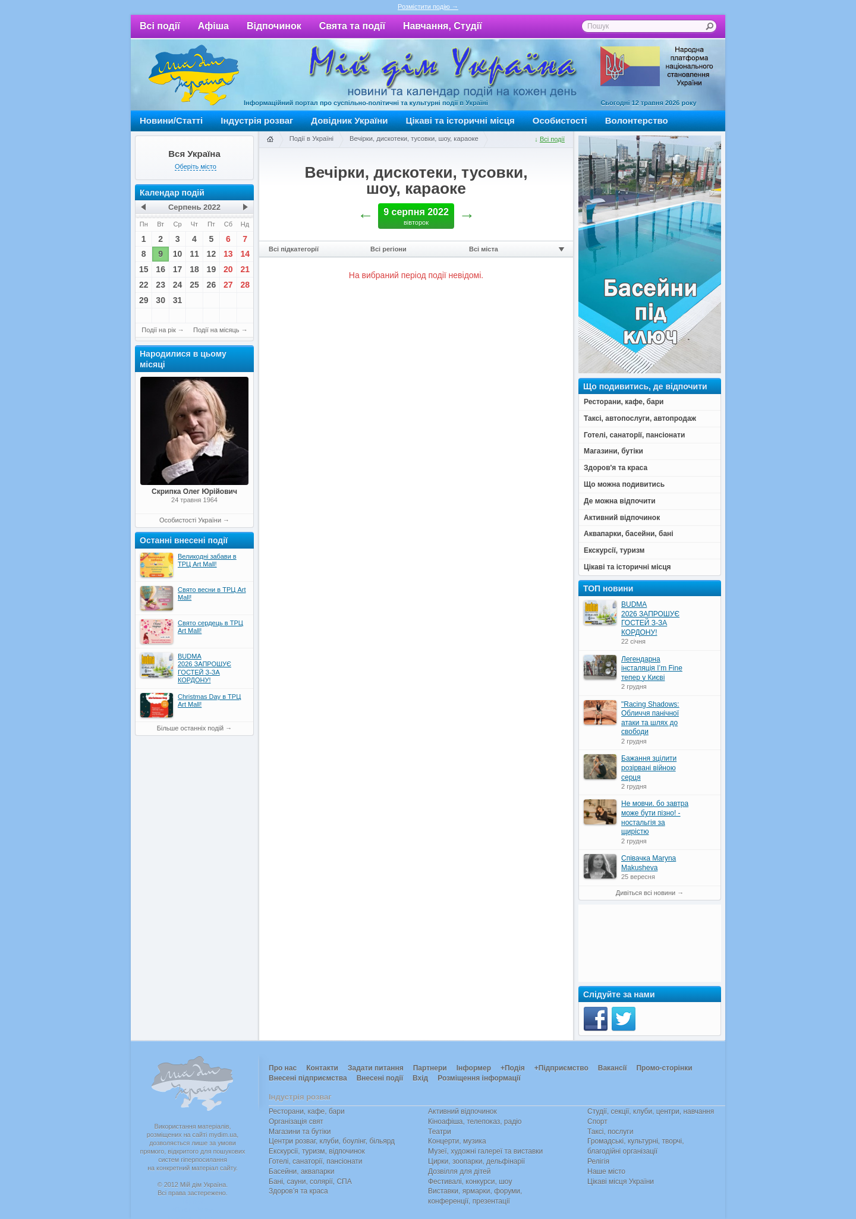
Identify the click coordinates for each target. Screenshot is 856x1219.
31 (177, 300)
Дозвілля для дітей (459, 1171)
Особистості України (190, 520)
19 (211, 269)
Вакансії (612, 1068)
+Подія (513, 1068)
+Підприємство (561, 1068)
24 (177, 284)
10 (177, 254)
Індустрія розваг (257, 120)
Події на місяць (216, 329)
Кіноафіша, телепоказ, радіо (475, 1121)
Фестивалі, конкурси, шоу (470, 1181)
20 (228, 269)
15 (144, 269)
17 (177, 269)
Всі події (160, 26)
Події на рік (158, 329)
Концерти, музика (457, 1141)
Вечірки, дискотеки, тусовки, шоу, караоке (414, 138)
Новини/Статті (171, 120)
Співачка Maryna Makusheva (648, 863)
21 (245, 269)
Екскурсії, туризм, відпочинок (317, 1151)
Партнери (430, 1068)
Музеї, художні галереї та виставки (485, 1151)
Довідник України (349, 120)
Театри (439, 1131)
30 (160, 300)
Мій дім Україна (194, 75)
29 (144, 300)
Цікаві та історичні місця (460, 120)
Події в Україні (311, 138)
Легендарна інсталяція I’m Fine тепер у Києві (651, 668)
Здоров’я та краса (298, 1191)
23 (160, 284)
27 (228, 284)
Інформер (474, 1068)
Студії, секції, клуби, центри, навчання (650, 1111)
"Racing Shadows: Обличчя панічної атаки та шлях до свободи (650, 718)
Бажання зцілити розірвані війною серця (648, 767)
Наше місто (606, 1171)
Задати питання (376, 1068)
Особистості (560, 120)
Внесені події (380, 1078)
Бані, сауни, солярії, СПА (310, 1181)
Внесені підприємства (308, 1078)
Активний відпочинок (462, 1111)
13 (228, 254)
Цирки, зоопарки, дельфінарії (476, 1161)
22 (144, 284)
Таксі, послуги (610, 1131)
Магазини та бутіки (300, 1131)
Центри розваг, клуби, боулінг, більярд (332, 1141)
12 (211, 254)
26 (211, 284)
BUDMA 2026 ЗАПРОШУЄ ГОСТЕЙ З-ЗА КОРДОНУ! (650, 618)
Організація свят (296, 1121)
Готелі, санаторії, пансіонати (316, 1161)
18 (194, 269)
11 (194, 254)
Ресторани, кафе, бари (307, 1111)
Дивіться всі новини (645, 892)
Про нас (283, 1068)
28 (245, 284)
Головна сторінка (270, 139)
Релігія (598, 1161)
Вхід (420, 1078)
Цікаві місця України (620, 1181)
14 (245, 254)
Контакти (322, 1068)
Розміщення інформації (479, 1078)
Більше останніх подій (190, 728)
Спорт (597, 1121)
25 (194, 284)
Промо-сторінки (664, 1068)
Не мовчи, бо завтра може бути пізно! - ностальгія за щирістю (654, 817)
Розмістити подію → (428, 6)
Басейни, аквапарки (302, 1171)
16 (160, 269)
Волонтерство (636, 120)
